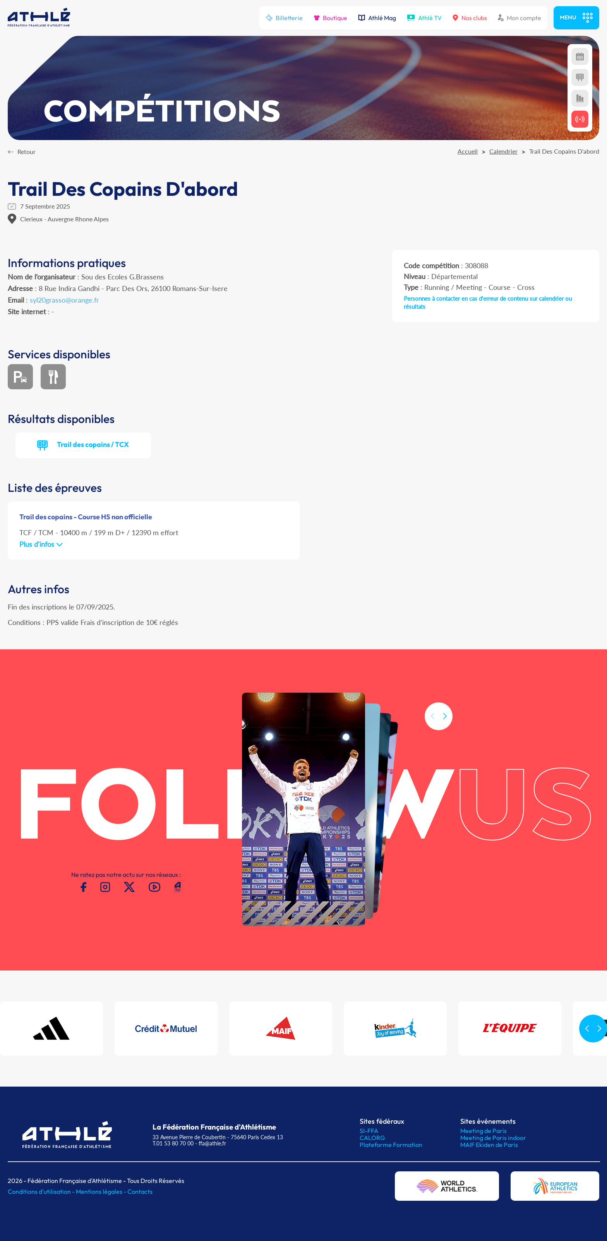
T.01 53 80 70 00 (173, 1143)
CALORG (372, 1138)
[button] (445, 736)
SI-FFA (369, 1131)
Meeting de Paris (483, 1131)
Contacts (140, 1191)
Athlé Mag (377, 17)
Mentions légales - (101, 1191)
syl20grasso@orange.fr (64, 300)
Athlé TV (424, 17)
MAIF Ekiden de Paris (489, 1145)
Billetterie (284, 17)
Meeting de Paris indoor (493, 1138)
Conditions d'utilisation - (42, 1191)
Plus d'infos (41, 544)
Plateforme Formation (391, 1145)
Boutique (330, 17)
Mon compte (519, 17)
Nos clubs (470, 17)
